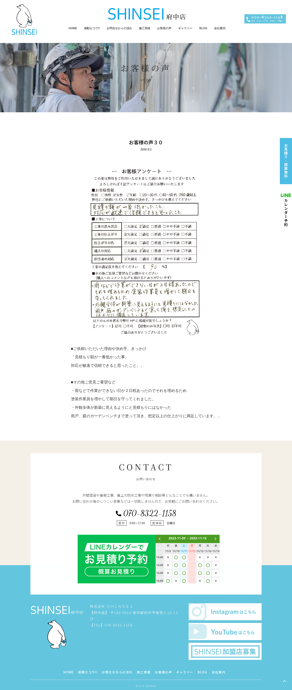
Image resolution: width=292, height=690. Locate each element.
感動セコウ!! (92, 28)
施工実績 (144, 28)
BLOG (203, 28)
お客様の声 (164, 28)
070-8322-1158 (146, 596)
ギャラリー (185, 28)
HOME (73, 28)
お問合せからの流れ (119, 28)
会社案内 (219, 28)
